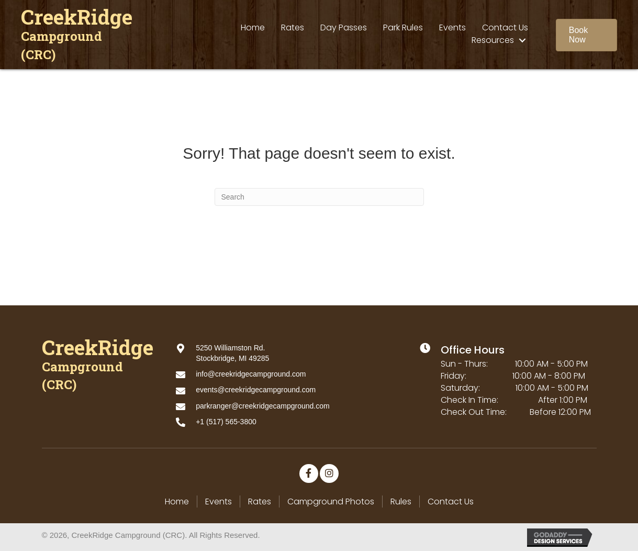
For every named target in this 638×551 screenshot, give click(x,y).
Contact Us (451, 501)
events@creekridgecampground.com (256, 389)
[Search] (319, 197)
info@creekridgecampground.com (251, 374)
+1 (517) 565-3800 (226, 421)
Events (218, 501)
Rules (400, 501)
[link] (253, 27)
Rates (259, 501)
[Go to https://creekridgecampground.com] (78, 35)
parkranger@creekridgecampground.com (262, 406)
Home (177, 501)
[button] (586, 35)
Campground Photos (330, 501)
